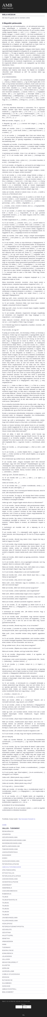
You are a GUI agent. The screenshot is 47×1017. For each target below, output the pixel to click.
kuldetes (6, 965)
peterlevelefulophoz (11, 876)
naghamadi (6, 855)
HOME (4, 825)
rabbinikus (6, 894)
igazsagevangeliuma (10, 861)
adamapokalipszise (10, 882)
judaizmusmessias (9, 891)
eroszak (5, 977)
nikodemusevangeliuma (12, 843)
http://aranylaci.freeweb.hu (26, 819)
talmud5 (5, 914)
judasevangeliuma (10, 879)
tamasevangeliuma (10, 849)
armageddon (7, 941)
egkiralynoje (8, 950)
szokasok (6, 986)
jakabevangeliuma (10, 917)
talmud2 (5, 906)
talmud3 (5, 909)
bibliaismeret (8, 992)
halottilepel (7, 935)
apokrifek (6, 834)
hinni (4, 944)
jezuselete (7, 929)
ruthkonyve (7, 980)
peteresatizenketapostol (13, 926)
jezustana (6, 932)
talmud (5, 897)
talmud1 (5, 903)
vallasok (6, 959)
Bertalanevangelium (11, 846)
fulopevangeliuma (10, 920)
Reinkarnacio (8, 831)
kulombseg (7, 983)
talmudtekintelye (9, 900)
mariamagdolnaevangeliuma (14, 840)
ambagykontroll (9, 989)
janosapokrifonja (10, 852)
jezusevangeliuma (10, 837)
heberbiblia (7, 888)
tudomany (6, 947)
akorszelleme (8, 971)
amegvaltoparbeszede (11, 867)
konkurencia (7, 953)
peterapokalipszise (10, 864)
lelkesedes (7, 956)
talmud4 (5, 912)
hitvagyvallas (8, 873)
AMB (7, 5)
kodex (4, 858)
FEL (23, 1015)
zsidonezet (7, 885)
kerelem (5, 968)
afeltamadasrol (9, 870)
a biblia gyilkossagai (11, 974)
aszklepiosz (7, 923)
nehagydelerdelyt (10, 962)
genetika (6, 938)
